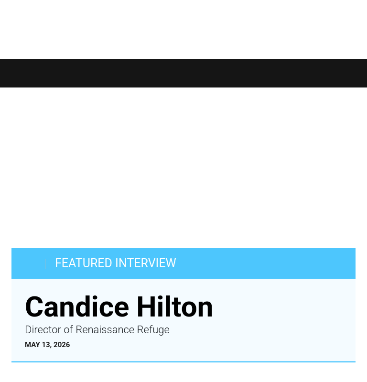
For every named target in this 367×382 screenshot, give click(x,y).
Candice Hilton (119, 307)
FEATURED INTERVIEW (115, 263)
